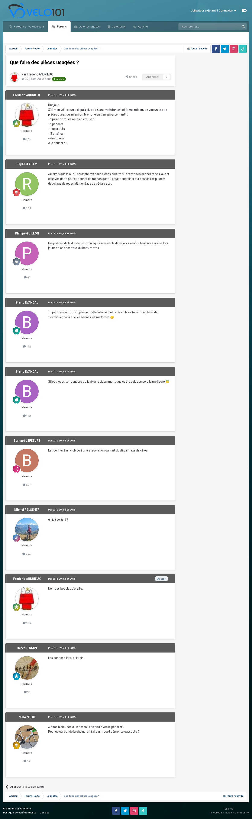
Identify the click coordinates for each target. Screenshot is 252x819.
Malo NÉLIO (27, 717)
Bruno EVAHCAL (27, 302)
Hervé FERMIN (27, 648)
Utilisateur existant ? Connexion (213, 10)
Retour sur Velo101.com (28, 26)
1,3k (27, 139)
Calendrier (118, 26)
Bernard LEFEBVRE (27, 440)
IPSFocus (26, 808)
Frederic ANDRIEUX (40, 74)
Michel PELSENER (26, 509)
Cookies (44, 812)
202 (27, 208)
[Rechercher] (200, 26)
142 (27, 346)
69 (26, 761)
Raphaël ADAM (27, 164)
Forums (61, 26)
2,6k (26, 554)
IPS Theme (9, 808)
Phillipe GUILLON (27, 233)
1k (27, 692)
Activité (142, 26)
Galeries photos (89, 26)
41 (27, 277)
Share (131, 76)
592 (27, 484)
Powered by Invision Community (229, 812)
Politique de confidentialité (19, 812)
